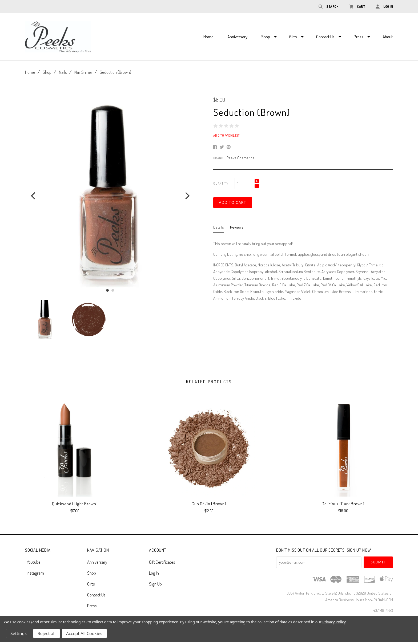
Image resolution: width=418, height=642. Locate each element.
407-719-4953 (383, 610)
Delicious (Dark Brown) (343, 503)
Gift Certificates (162, 562)
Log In (154, 573)
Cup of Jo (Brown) (209, 503)
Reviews (236, 227)
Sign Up (155, 583)
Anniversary (237, 36)
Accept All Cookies (84, 633)
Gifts (293, 36)
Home (208, 36)
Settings (18, 633)
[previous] (34, 196)
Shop (265, 36)
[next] (187, 196)
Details (218, 227)
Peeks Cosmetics (240, 157)
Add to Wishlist (226, 135)
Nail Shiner (83, 72)
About (388, 36)
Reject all (46, 633)
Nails (63, 72)
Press (358, 36)
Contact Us (325, 36)
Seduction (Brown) (115, 72)
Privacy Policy (333, 621)
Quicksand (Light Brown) (75, 503)
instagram (34, 572)
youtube (33, 562)
